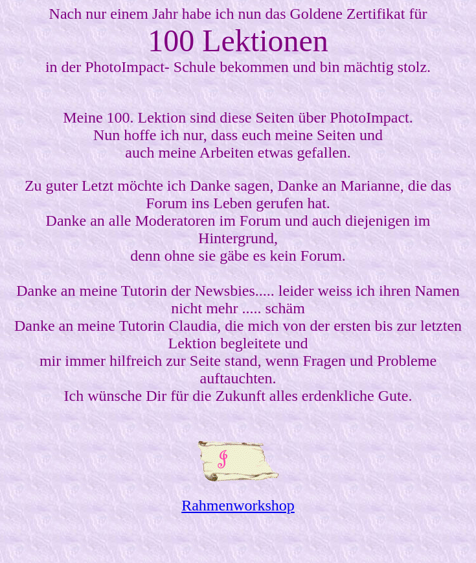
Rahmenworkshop (238, 505)
